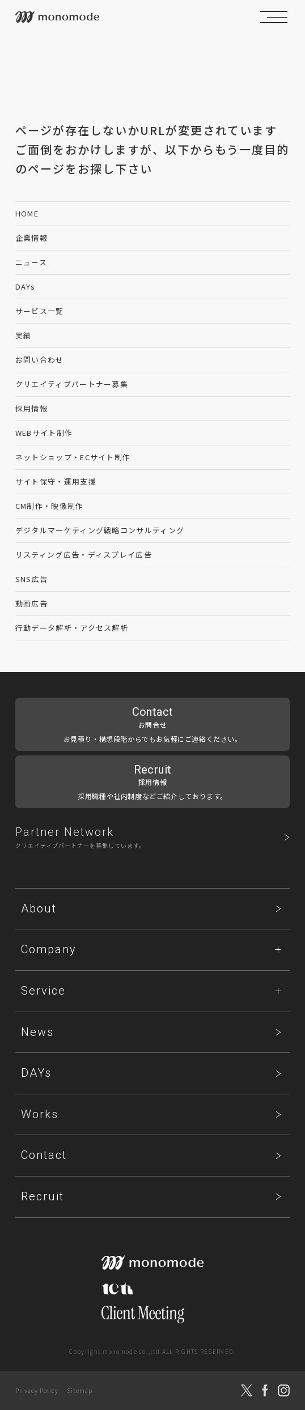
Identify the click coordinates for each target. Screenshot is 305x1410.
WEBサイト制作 (44, 432)
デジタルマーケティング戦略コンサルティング (99, 530)
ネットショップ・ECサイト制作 (73, 457)
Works (39, 1114)
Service (43, 990)
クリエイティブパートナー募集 (71, 384)
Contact (44, 1155)
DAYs (25, 286)
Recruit (42, 1196)
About (39, 908)
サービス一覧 (39, 310)
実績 (23, 335)
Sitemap (79, 1390)
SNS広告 (31, 579)
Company (49, 949)
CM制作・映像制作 (49, 505)
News (37, 1032)
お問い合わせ (39, 359)
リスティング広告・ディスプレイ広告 (83, 554)
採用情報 (31, 408)
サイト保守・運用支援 (55, 481)
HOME (27, 213)
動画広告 (31, 603)
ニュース (31, 262)
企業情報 (31, 237)
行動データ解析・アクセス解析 (71, 627)
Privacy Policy (36, 1390)
